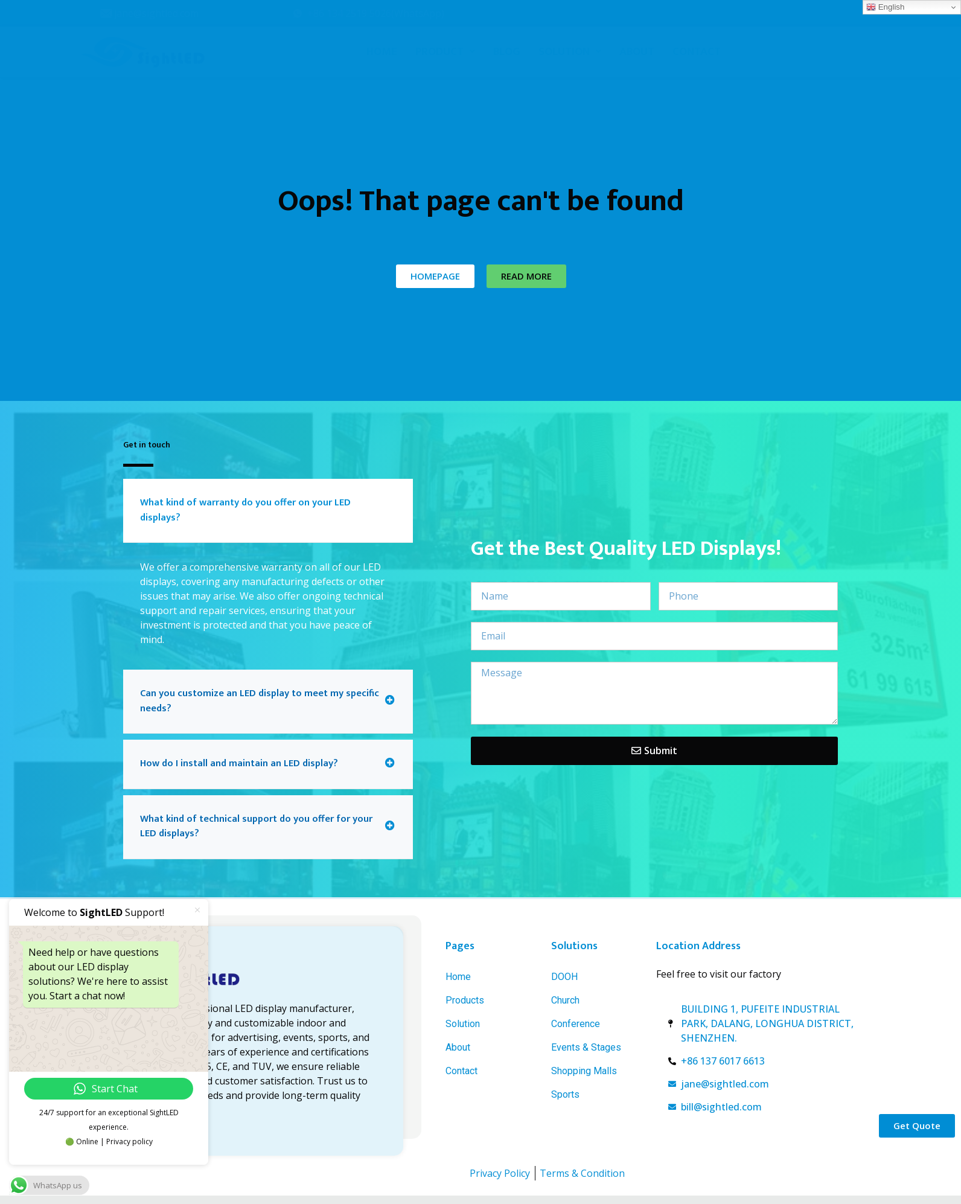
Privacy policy (129, 1141)
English (885, 7)
